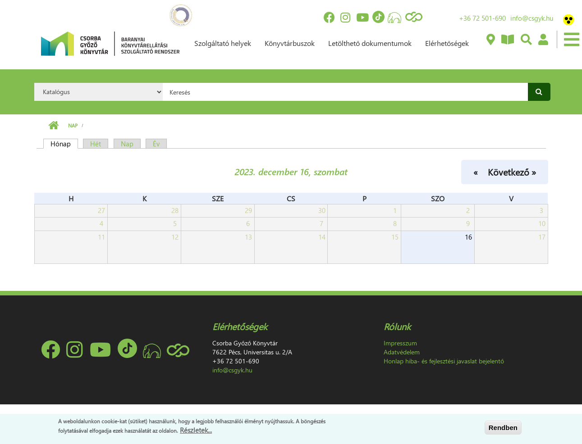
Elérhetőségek (447, 43)
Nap (73, 125)
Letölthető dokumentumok (370, 43)
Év (156, 143)
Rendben (503, 427)
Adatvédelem (402, 352)
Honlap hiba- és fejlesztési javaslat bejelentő (444, 361)
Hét (95, 143)
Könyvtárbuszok (290, 43)
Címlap (53, 125)
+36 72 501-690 (482, 18)
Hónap (64, 143)
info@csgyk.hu (531, 18)
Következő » (512, 171)
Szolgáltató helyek (222, 43)
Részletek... (196, 430)
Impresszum (400, 343)
